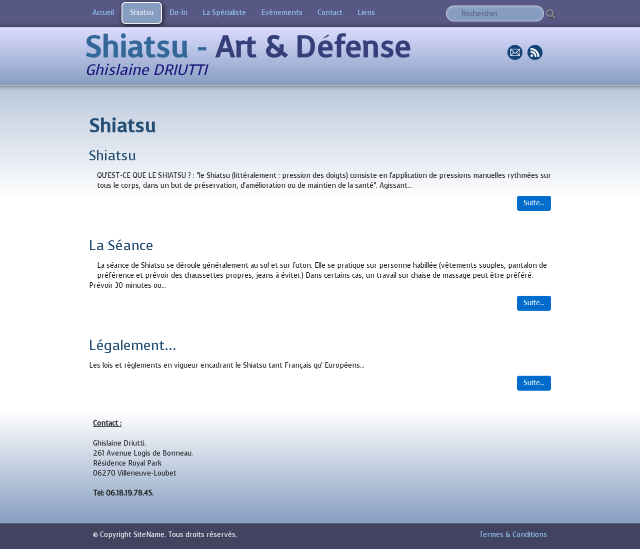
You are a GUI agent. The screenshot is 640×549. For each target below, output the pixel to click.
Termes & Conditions (513, 535)
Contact (330, 12)
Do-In (179, 12)
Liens (366, 12)
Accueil (103, 12)
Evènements (281, 12)
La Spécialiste (224, 12)
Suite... (534, 203)
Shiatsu (142, 12)
